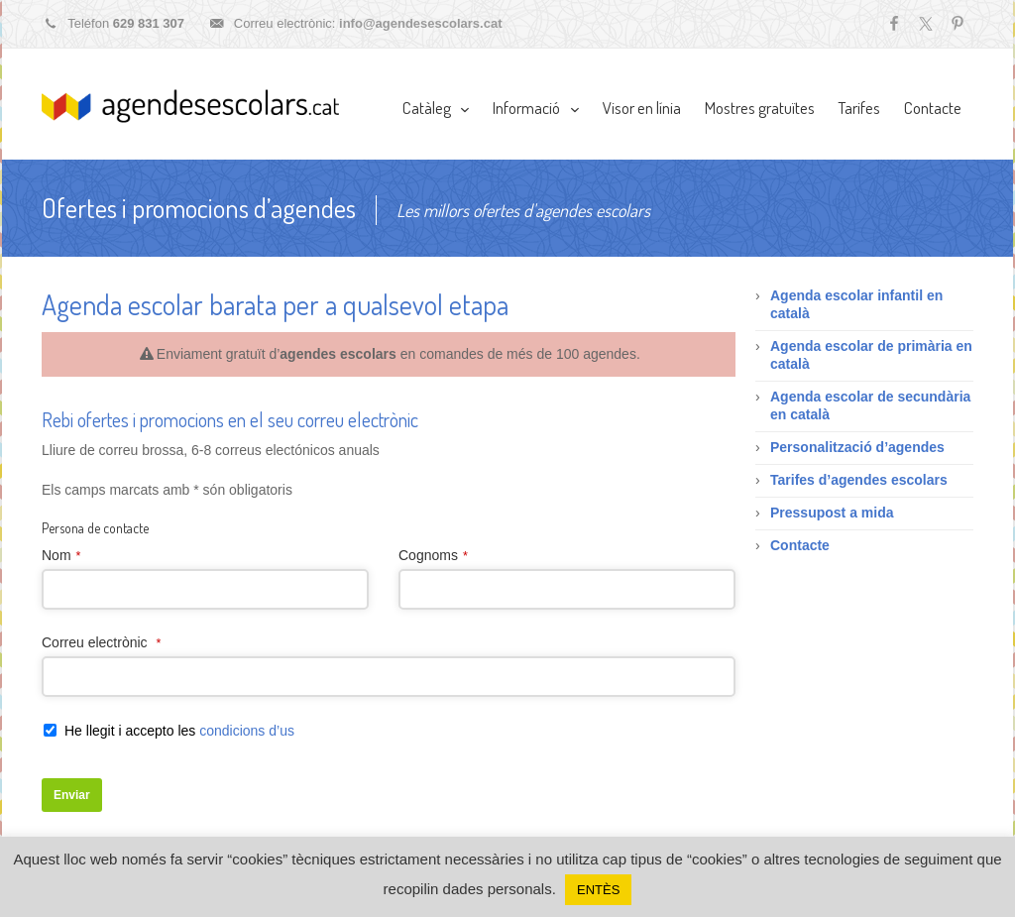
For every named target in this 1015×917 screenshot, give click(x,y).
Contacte (932, 107)
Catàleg (426, 107)
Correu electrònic (101, 642)
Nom (61, 555)
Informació (526, 107)
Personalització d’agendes (857, 447)
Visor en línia (642, 107)
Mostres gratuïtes (760, 107)
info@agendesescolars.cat (420, 23)
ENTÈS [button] (598, 889)
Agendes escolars (190, 106)
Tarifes (859, 107)
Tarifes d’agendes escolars (859, 480)
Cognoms (433, 555)
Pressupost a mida (832, 512)
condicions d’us (246, 731)
